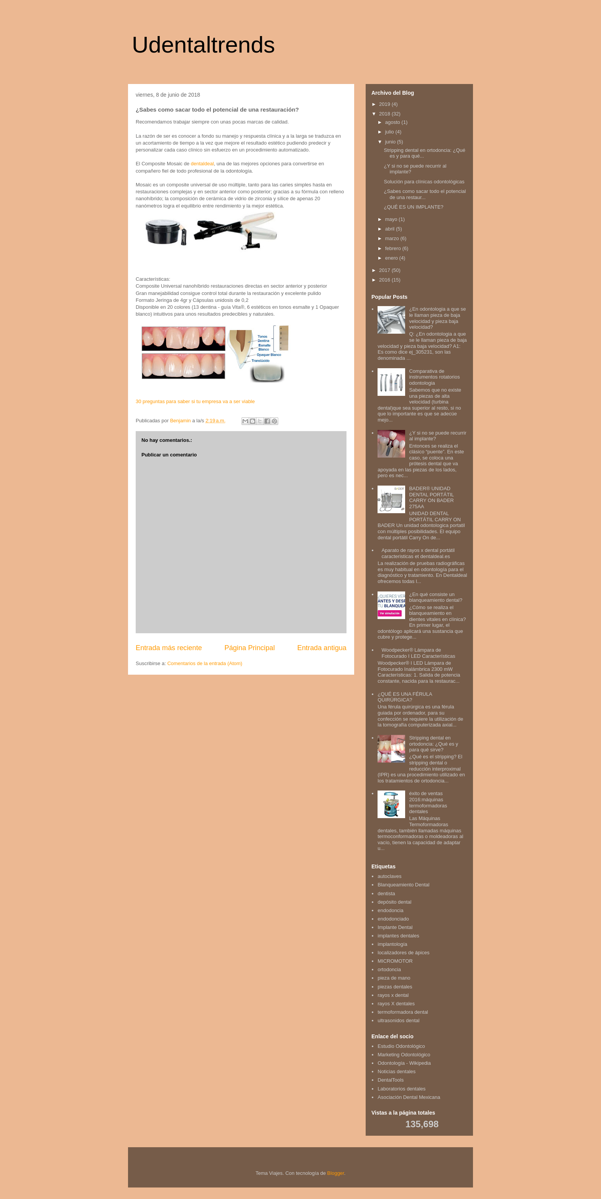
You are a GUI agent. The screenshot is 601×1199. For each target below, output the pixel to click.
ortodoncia (389, 969)
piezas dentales (395, 987)
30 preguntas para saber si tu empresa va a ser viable (195, 401)
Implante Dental (395, 927)
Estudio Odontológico (401, 1046)
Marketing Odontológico (404, 1054)
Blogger (335, 1173)
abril (390, 229)
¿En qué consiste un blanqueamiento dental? (435, 597)
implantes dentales (398, 936)
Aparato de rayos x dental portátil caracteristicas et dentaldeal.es (418, 553)
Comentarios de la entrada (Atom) (204, 663)
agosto (393, 122)
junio (391, 142)
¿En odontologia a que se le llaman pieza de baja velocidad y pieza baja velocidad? (437, 318)
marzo (393, 238)
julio (390, 132)
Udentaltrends (203, 45)
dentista (386, 893)
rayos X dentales (396, 1003)
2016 (385, 280)
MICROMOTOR (395, 961)
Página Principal (250, 648)
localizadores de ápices (403, 952)
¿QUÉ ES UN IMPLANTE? (413, 207)
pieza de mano (394, 978)
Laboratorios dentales (401, 1089)
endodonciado (393, 919)
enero (392, 258)
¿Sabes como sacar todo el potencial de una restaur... (425, 194)
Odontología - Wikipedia (404, 1063)
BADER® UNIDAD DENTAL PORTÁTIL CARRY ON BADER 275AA (431, 497)
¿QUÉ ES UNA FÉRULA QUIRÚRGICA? (405, 697)
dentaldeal (202, 163)
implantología (392, 944)
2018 (385, 114)
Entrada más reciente (169, 648)
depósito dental (394, 902)
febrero (393, 248)
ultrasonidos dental (398, 1020)
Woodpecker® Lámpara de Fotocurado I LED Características (418, 653)
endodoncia (390, 910)
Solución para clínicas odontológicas (424, 181)
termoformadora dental (403, 1012)
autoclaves (389, 876)
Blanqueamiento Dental (403, 885)
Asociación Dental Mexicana (409, 1097)
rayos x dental (393, 995)
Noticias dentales (396, 1071)
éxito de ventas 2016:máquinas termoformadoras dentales (428, 802)
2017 (385, 270)
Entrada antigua (321, 648)
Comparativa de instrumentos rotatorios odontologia (434, 377)
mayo (392, 219)
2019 (385, 104)
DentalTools (391, 1080)
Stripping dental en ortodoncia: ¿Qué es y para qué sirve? (433, 744)
